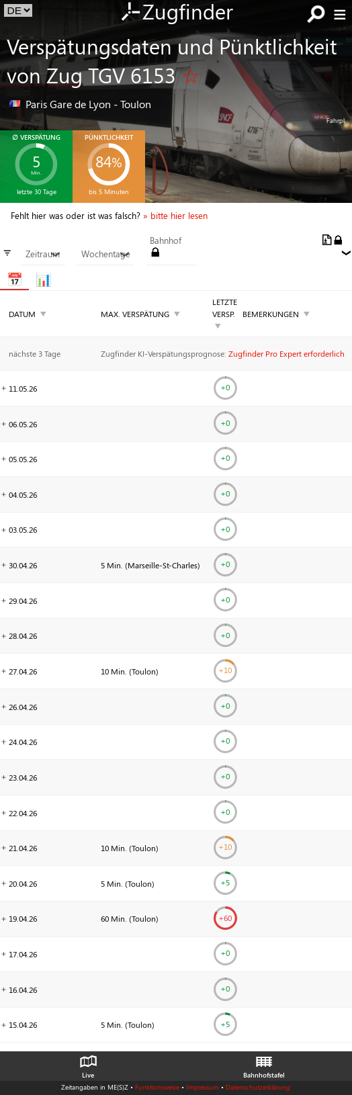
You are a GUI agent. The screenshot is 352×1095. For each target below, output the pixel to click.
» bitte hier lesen (175, 216)
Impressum (202, 1087)
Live (88, 1063)
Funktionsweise (157, 1087)
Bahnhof (165, 240)
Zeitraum (43, 254)
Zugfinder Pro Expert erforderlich (286, 353)
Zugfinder (176, 13)
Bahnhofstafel (264, 1063)
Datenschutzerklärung (258, 1087)
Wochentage (105, 254)
